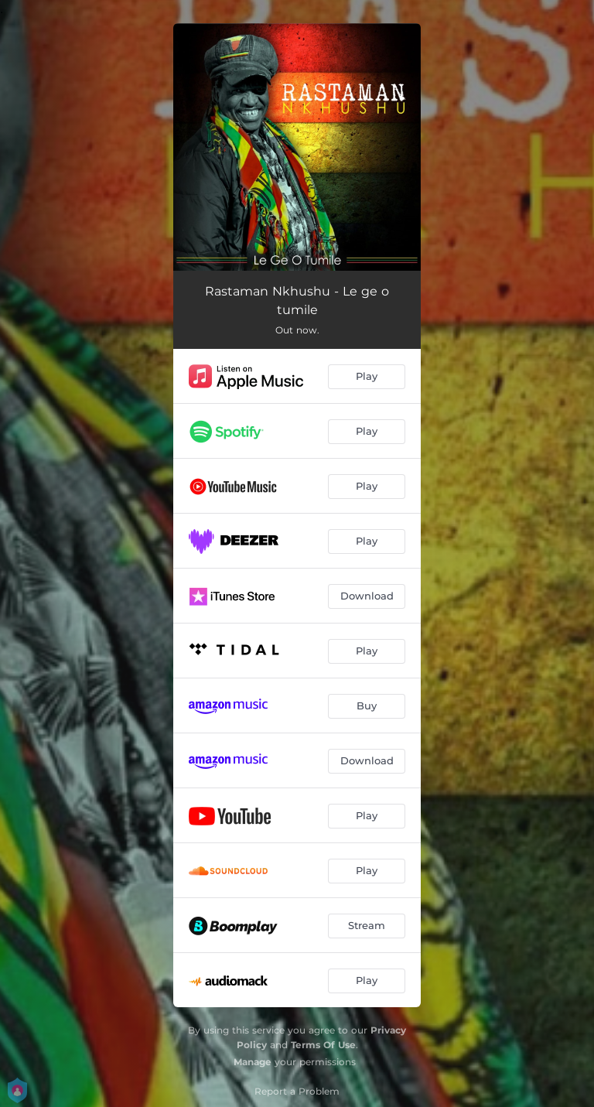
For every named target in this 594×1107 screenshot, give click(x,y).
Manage (252, 1062)
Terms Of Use (323, 1045)
